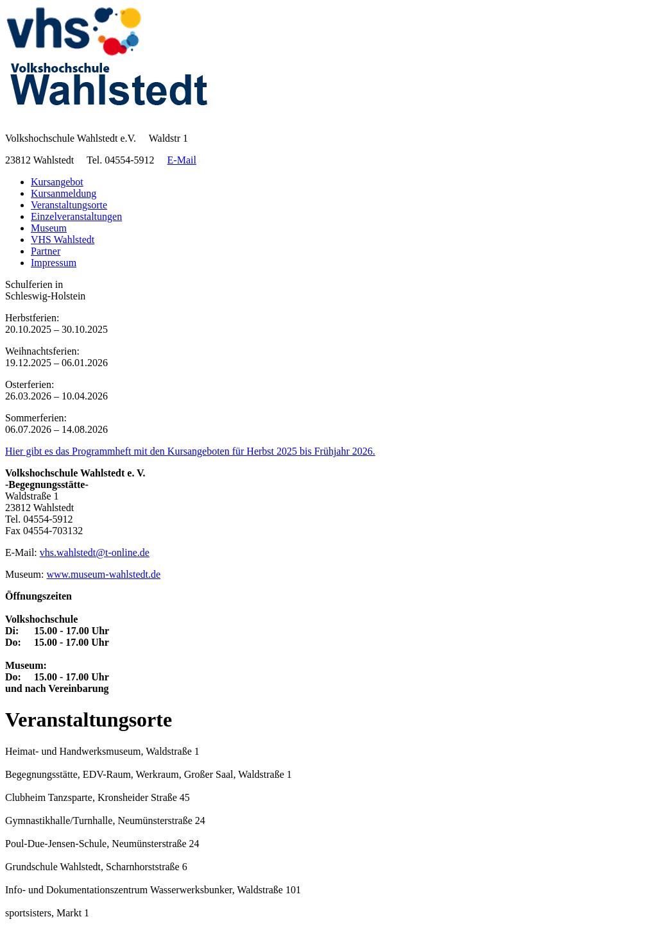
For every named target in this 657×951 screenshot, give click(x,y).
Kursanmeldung (63, 193)
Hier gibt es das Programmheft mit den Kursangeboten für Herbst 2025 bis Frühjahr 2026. (190, 451)
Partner (45, 251)
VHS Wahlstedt (62, 239)
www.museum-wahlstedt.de (103, 574)
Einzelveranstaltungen (76, 216)
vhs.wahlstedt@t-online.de (94, 552)
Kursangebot (57, 181)
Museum (49, 228)
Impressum (53, 262)
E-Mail (181, 160)
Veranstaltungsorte (69, 204)
